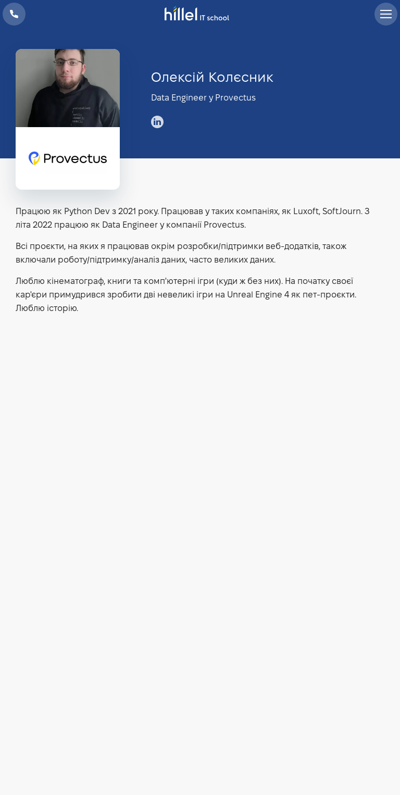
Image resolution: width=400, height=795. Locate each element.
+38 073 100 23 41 (14, 14)
